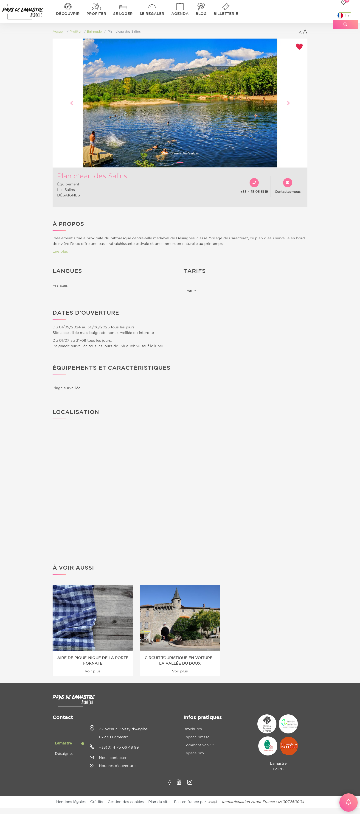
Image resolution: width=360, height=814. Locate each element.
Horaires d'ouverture (117, 766)
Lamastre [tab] (63, 743)
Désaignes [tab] (64, 753)
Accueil (59, 31)
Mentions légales (71, 802)
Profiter (96, 14)
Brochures (192, 729)
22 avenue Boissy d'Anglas (123, 729)
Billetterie (226, 14)
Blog (201, 14)
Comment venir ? (198, 745)
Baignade (94, 31)
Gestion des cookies (126, 802)
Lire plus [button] (60, 251)
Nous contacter (113, 758)
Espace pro (193, 753)
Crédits (96, 802)
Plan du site (158, 802)
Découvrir (68, 14)
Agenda (180, 14)
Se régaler (152, 14)
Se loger (123, 14)
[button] (72, 103)
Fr (343, 15)
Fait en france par (195, 802)
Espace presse (196, 737)
